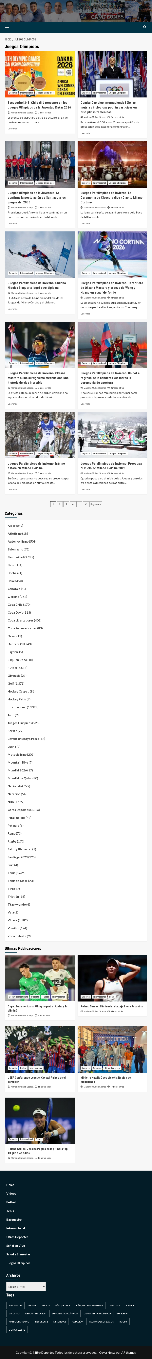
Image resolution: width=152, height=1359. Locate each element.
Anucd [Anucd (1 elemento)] (46, 1305)
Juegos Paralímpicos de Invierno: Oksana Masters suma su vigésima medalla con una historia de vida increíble (38, 378)
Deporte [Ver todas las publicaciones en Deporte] (13, 93)
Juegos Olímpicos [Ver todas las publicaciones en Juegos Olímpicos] (45, 93)
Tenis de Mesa (18, 881)
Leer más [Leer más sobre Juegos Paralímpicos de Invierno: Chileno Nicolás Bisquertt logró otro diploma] (12, 308)
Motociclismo (17, 754)
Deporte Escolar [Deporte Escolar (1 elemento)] (35, 1313)
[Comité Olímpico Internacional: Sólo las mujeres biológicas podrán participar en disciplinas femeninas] (112, 74)
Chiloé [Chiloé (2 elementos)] (130, 1305)
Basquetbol (16, 557)
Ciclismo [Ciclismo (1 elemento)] (14, 1313)
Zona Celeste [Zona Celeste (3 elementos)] (17, 1329)
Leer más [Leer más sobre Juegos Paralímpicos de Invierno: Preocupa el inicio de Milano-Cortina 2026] (85, 489)
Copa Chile (15, 604)
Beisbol (13, 565)
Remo (11, 833)
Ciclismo (13, 596)
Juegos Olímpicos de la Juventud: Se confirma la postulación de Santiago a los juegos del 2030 (37, 197)
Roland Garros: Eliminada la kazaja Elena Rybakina (112, 1006)
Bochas (13, 573)
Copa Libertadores (20, 620)
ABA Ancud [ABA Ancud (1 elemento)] (15, 1305)
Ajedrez (13, 525)
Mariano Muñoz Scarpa (22, 112)
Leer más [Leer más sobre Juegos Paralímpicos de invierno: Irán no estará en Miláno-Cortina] (12, 489)
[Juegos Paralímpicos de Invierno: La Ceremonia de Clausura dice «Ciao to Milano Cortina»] (112, 164)
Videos (12, 920)
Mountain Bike (18, 762)
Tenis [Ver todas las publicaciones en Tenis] (111, 997)
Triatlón (13, 896)
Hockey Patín (17, 699)
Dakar (12, 636)
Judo (11, 715)
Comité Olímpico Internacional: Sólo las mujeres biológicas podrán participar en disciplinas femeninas (109, 107)
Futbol (12, 667)
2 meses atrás (44, 112)
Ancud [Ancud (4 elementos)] (32, 1305)
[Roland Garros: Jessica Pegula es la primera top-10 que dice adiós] (40, 1121)
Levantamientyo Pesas (23, 738)
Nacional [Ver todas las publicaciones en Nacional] (97, 1068)
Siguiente (95, 504)
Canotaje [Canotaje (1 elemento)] (115, 1305)
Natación (14, 794)
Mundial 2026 (17, 770)
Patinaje (13, 825)
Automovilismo (18, 541)
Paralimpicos (16, 817)
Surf (11, 865)
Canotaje (14, 589)
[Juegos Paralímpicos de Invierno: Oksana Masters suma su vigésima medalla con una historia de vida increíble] (40, 345)
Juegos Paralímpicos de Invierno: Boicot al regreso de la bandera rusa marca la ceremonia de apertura (110, 378)
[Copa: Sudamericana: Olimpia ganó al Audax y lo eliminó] (40, 978)
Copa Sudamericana (21, 628)
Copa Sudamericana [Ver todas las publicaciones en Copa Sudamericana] (18, 997)
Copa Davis (15, 612)
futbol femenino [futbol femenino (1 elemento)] (19, 1321)
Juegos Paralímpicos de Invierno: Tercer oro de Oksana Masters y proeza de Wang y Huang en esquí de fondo (112, 287)
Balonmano (15, 549)
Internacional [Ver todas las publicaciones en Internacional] (26, 93)
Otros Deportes (19, 809)
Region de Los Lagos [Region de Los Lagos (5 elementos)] (101, 1321)
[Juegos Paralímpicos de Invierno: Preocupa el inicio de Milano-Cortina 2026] (112, 435)
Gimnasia (14, 675)
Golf (11, 683)
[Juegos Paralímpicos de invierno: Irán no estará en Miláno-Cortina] (40, 435)
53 (86, 504)
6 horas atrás (44, 1015)
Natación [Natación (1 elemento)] (77, 1321)
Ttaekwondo (17, 904)
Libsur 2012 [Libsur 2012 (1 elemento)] (41, 1321)
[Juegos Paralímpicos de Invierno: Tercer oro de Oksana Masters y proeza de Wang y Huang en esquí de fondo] (112, 254)
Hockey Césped (18, 691)
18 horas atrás (44, 1158)
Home (10, 1185)
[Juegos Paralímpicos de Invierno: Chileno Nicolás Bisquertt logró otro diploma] (40, 254)
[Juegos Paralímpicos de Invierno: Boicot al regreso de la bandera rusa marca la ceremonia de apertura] (112, 345)
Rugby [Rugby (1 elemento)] (123, 1321)
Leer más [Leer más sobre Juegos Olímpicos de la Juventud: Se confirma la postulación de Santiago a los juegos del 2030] (12, 223)
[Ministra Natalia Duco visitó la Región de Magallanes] (112, 1049)
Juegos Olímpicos (20, 723)
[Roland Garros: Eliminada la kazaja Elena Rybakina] (112, 978)
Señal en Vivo (15, 1245)
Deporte (14, 644)
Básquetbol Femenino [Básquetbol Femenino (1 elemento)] (89, 1305)
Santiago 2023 (18, 857)
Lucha (12, 746)
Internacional (17, 707)
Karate (12, 731)
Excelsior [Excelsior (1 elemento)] (122, 1313)
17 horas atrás (117, 1087)
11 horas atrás (44, 1087)
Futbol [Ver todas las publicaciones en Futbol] (46, 997)
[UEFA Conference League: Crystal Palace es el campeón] (40, 1049)
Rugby (12, 841)
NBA (11, 802)
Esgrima (13, 652)
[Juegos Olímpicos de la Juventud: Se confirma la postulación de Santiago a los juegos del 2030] (40, 164)
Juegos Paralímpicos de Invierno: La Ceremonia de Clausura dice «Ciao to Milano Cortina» (111, 197)
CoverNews (107, 1352)
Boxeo (12, 581)
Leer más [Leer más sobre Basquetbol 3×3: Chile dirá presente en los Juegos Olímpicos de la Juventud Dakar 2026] (12, 128)
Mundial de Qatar (20, 778)
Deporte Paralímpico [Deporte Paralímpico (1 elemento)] (65, 1313)
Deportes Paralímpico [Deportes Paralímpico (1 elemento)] (97, 1313)
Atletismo (15, 533)
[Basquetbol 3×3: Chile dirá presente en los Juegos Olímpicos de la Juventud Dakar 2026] (40, 74)
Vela (11, 912)
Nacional (14, 786)
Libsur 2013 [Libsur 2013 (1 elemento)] (59, 1321)
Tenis (11, 873)
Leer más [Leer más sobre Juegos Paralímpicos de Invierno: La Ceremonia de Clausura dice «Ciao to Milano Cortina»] (85, 223)
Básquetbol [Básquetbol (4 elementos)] (62, 1305)
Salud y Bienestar (20, 849)
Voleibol (13, 928)
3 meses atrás (44, 293)
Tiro (11, 888)
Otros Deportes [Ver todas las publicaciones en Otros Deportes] (112, 1068)
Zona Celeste (17, 936)
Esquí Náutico (17, 660)
